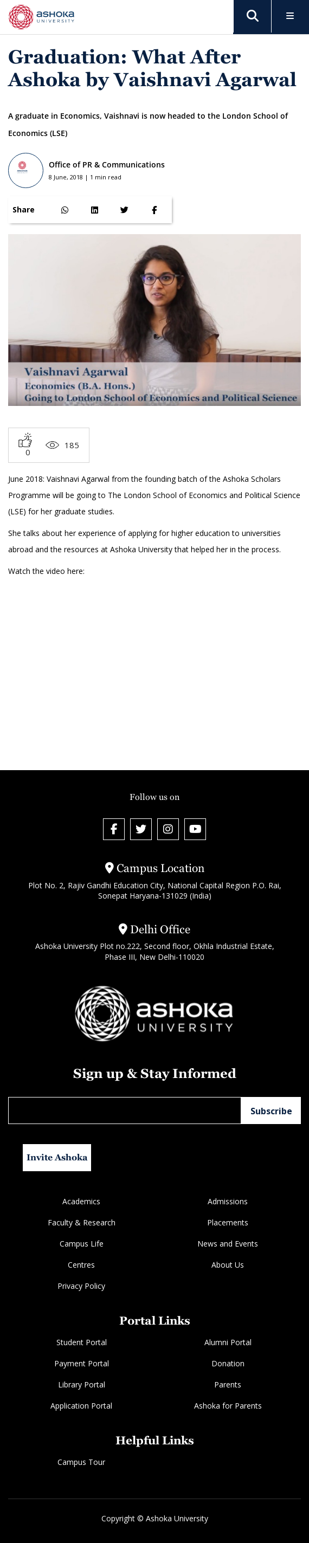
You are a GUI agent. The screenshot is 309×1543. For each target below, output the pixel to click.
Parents (227, 1384)
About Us (227, 1265)
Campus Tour (81, 1462)
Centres (81, 1265)
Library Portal (81, 1384)
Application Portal (81, 1405)
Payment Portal (81, 1363)
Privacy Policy (81, 1286)
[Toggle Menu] (290, 16)
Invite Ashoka (57, 1157)
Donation (227, 1363)
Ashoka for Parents (228, 1405)
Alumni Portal (228, 1342)
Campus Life (82, 1243)
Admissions (228, 1201)
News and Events (227, 1243)
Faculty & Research (81, 1222)
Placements (227, 1222)
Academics (81, 1201)
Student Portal (81, 1342)
